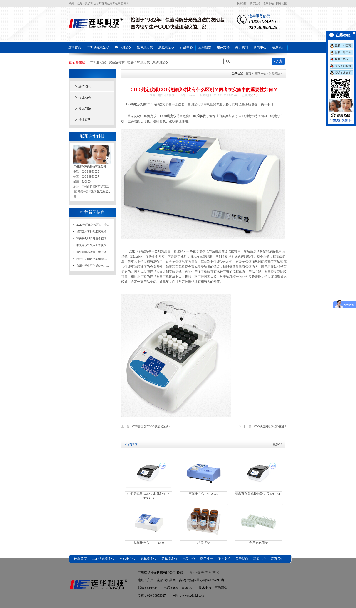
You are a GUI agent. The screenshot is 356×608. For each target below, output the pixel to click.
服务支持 (223, 47)
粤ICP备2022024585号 (204, 572)
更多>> (278, 444)
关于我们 (241, 47)
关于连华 (255, 3)
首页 (248, 73)
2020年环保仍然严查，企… (93, 224)
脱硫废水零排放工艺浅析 (91, 231)
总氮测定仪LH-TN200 (149, 543)
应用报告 (204, 47)
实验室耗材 (117, 62)
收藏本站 (268, 3)
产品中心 (186, 47)
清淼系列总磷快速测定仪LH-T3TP (258, 493)
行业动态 (84, 97)
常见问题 (84, 108)
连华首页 (74, 47)
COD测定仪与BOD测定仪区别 (150, 426)
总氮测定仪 (166, 47)
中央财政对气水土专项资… (92, 245)
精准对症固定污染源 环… (91, 258)
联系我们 (242, 3)
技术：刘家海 (343, 66)
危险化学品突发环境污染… (92, 252)
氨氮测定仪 (145, 47)
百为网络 (221, 588)
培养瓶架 (203, 543)
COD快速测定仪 (98, 47)
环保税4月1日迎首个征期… (92, 238)
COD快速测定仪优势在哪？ (270, 426)
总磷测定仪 (160, 62)
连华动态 (84, 86)
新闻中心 (260, 47)
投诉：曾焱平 (343, 72)
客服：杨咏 (341, 59)
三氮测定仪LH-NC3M (204, 493)
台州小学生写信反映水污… (92, 265)
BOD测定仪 (123, 47)
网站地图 (281, 3)
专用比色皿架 (258, 543)
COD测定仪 (98, 62)
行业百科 (84, 119)
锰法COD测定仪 (138, 62)
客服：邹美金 (343, 52)
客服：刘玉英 (343, 45)
